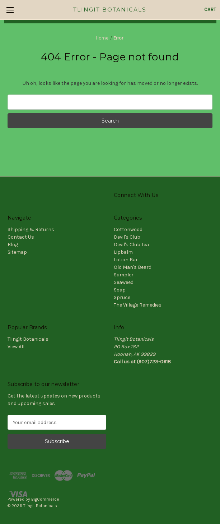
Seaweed (124, 282)
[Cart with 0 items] (210, 9)
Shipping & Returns (31, 229)
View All (16, 347)
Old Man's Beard (132, 267)
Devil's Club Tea (131, 245)
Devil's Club (127, 237)
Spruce (122, 297)
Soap (120, 290)
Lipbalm (123, 252)
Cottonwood (128, 229)
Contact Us (21, 237)
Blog (13, 245)
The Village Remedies (138, 305)
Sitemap (17, 252)
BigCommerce (45, 499)
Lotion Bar (126, 260)
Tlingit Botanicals (28, 339)
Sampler (124, 275)
